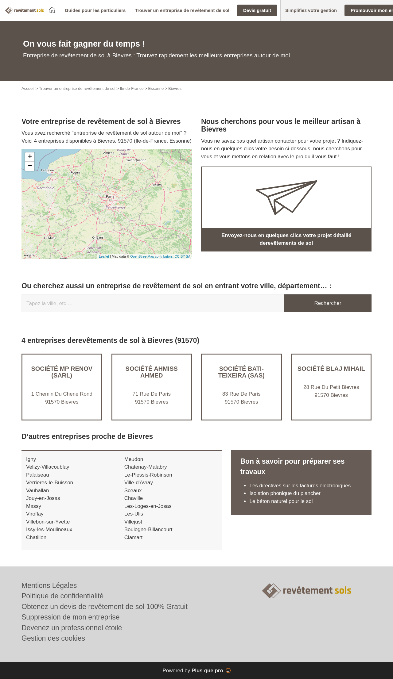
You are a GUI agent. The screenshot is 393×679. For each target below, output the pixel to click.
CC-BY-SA (182, 256)
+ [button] (30, 157)
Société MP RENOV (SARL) (61, 372)
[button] (95, 11)
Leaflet (104, 256)
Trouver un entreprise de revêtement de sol (77, 88)
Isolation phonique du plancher (285, 493)
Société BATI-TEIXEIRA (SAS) (241, 372)
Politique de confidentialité (62, 596)
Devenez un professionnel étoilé (71, 628)
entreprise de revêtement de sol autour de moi (127, 133)
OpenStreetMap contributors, (152, 256)
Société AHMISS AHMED (152, 372)
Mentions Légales (49, 585)
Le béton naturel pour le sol (281, 501)
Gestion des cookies (53, 638)
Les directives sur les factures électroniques (300, 486)
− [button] (30, 166)
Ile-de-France (131, 88)
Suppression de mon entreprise (70, 617)
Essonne (156, 88)
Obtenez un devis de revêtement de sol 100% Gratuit (104, 607)
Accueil (27, 88)
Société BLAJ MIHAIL (331, 368)
